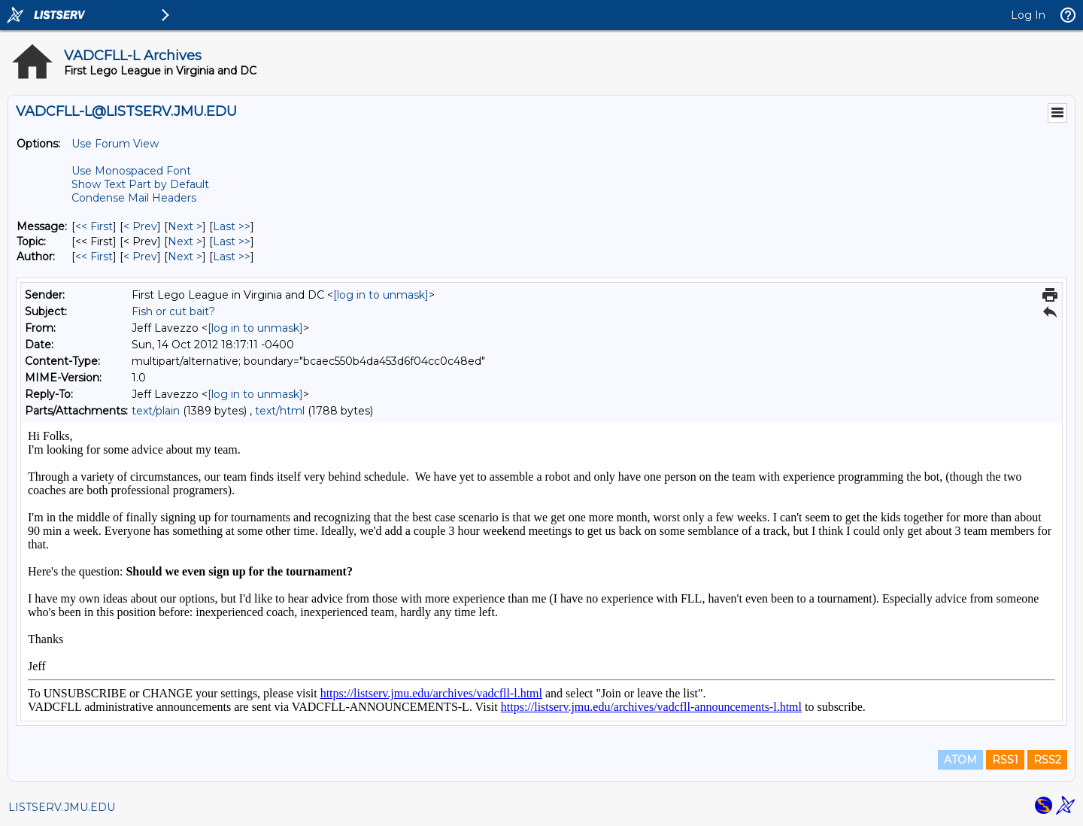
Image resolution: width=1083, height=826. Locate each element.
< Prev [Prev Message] (140, 226)
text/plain (156, 411)
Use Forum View (115, 143)
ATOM (960, 760)
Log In (1028, 15)
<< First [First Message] (94, 226)
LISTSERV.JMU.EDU (61, 807)
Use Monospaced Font (131, 171)
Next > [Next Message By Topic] (185, 241)
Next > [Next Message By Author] (185, 256)
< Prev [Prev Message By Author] (140, 256)
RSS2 (1047, 760)
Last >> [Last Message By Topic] (231, 241)
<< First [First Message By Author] (94, 256)
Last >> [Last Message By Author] (231, 256)
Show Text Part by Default (140, 184)
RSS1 (1005, 760)
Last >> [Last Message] (231, 226)
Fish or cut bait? (173, 311)
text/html (280, 411)
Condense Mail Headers (133, 198)
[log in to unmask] (381, 295)
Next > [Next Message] (185, 226)
